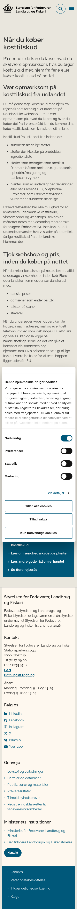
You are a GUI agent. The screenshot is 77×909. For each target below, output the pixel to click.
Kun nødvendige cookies (38, 533)
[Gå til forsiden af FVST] (26, 9)
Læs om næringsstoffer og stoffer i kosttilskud (38, 542)
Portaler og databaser (24, 778)
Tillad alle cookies (38, 506)
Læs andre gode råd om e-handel (37, 561)
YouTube (16, 746)
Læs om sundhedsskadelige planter (39, 553)
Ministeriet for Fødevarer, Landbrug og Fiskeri (36, 833)
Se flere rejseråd (24, 570)
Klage (15, 897)
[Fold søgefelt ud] (61, 9)
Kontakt (13, 852)
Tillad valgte (38, 519)
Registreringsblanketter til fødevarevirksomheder (26, 806)
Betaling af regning (19, 675)
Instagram (16, 727)
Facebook (16, 720)
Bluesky (15, 740)
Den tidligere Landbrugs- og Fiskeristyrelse (39, 842)
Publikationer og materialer (27, 785)
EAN (7, 670)
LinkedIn (15, 714)
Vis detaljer (56, 493)
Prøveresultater (19, 791)
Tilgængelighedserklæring (30, 888)
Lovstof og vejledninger (25, 771)
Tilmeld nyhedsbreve (23, 798)
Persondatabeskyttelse (28, 880)
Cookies (17, 872)
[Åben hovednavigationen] (73, 9)
